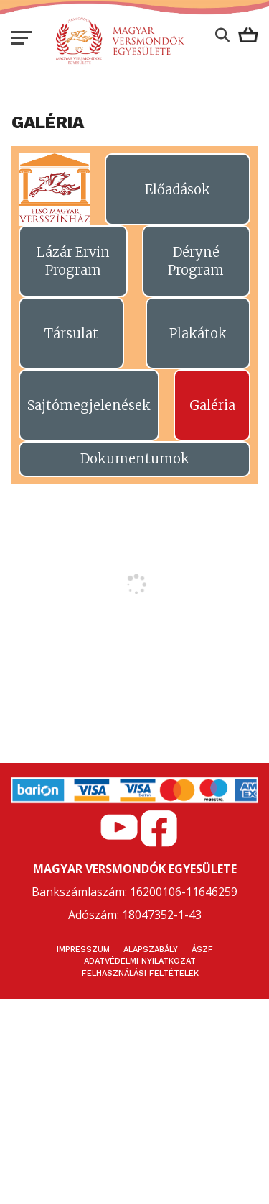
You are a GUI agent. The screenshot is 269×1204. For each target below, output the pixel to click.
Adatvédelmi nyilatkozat (140, 961)
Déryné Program (196, 261)
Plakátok (198, 333)
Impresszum (83, 949)
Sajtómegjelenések (89, 405)
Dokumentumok (134, 459)
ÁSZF (202, 949)
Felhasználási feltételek (140, 973)
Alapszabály (150, 949)
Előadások (177, 189)
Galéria (212, 405)
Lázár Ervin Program (73, 261)
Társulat (71, 333)
